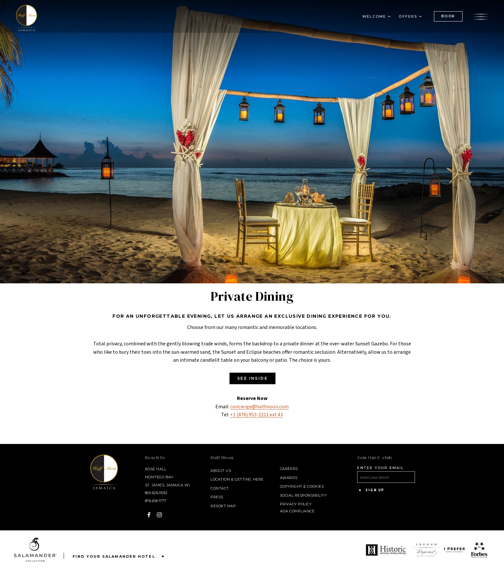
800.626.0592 (156, 493)
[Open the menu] (481, 17)
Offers (408, 18)
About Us (221, 470)
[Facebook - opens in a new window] (149, 514)
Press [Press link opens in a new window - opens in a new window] (217, 497)
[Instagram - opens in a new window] (160, 514)
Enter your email (380, 467)
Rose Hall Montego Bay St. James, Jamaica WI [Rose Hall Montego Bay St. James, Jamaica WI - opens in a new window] (167, 477)
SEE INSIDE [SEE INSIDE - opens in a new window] (252, 378)
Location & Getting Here (237, 479)
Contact (220, 488)
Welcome (374, 18)
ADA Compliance (297, 511)
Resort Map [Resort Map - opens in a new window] (223, 506)
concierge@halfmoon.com (259, 406)
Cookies (315, 486)
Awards (288, 477)
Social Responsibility (303, 495)
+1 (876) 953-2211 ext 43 (256, 414)
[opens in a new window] (387, 550)
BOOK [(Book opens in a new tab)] (448, 17)
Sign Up (370, 490)
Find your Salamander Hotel (120, 556)
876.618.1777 (155, 501)
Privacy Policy (296, 504)
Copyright (291, 486)
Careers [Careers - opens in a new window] (289, 468)
